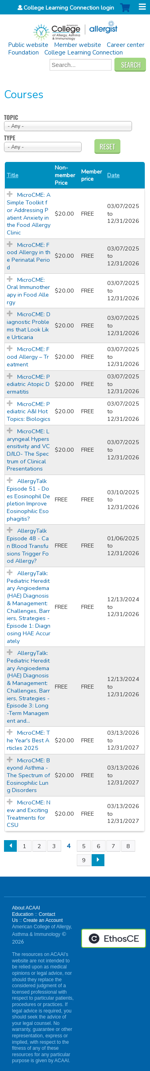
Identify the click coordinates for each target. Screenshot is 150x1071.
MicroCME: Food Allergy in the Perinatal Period (28, 256)
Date (113, 175)
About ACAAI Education (26, 911)
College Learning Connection (83, 52)
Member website (77, 45)
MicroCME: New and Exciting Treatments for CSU (28, 813)
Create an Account (43, 920)
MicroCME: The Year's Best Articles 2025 (28, 740)
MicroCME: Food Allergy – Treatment (28, 356)
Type (9, 138)
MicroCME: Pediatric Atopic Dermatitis (28, 384)
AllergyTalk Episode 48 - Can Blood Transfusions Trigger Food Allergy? (28, 546)
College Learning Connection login (69, 7)
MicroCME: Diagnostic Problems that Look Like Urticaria (28, 325)
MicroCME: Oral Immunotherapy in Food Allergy (28, 291)
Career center (125, 45)
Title (12, 175)
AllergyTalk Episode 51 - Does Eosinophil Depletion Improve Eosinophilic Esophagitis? (28, 500)
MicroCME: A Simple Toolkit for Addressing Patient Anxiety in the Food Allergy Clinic (28, 213)
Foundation (23, 52)
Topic (11, 117)
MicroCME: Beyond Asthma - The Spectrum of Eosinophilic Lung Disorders (28, 775)
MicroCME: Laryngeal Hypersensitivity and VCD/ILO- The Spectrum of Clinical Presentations (28, 450)
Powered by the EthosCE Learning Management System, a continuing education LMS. (113, 938)
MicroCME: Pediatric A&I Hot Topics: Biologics (28, 411)
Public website (28, 45)
